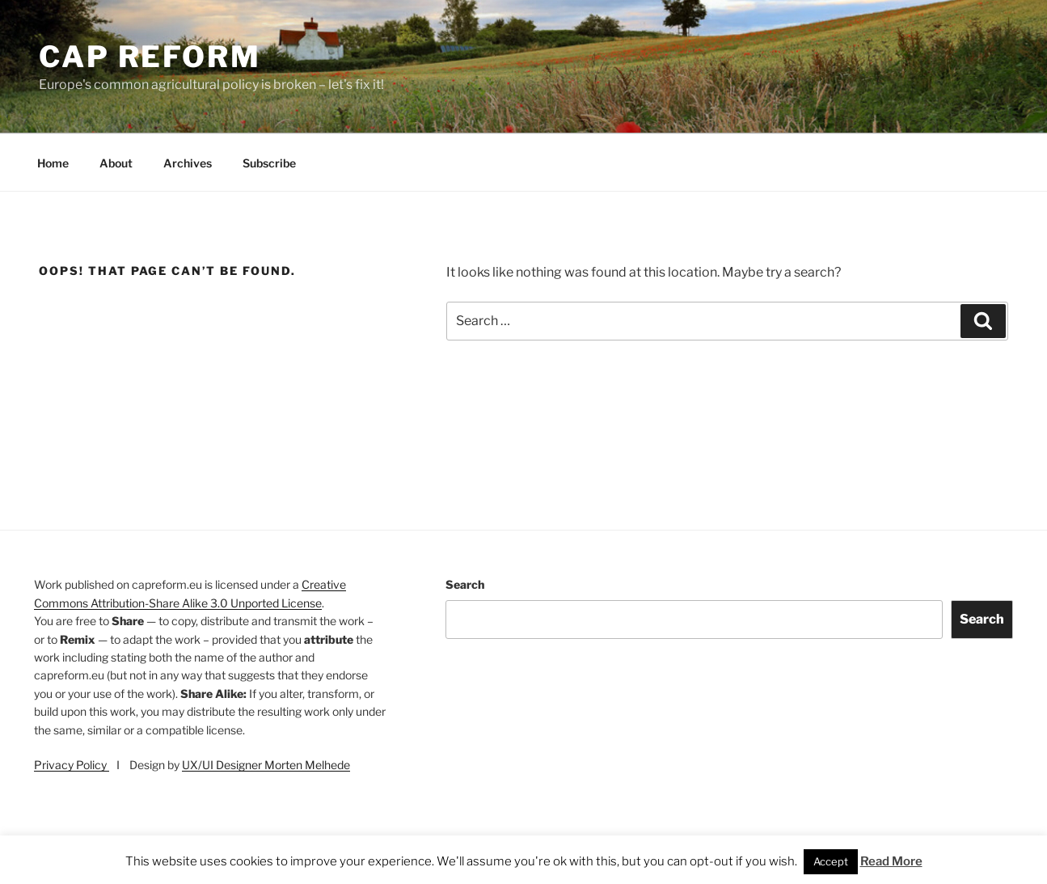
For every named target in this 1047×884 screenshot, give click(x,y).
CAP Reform (150, 56)
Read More (891, 861)
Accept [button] (830, 861)
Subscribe (269, 163)
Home (53, 163)
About (116, 163)
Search (464, 584)
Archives (187, 163)
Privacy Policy (71, 765)
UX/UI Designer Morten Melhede (266, 765)
